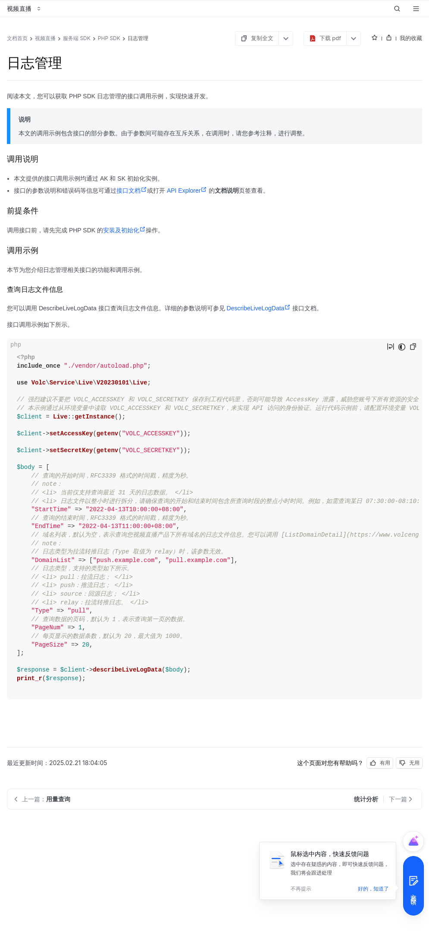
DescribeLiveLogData (259, 308)
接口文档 (131, 190)
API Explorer (187, 190)
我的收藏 (411, 37)
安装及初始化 (124, 230)
